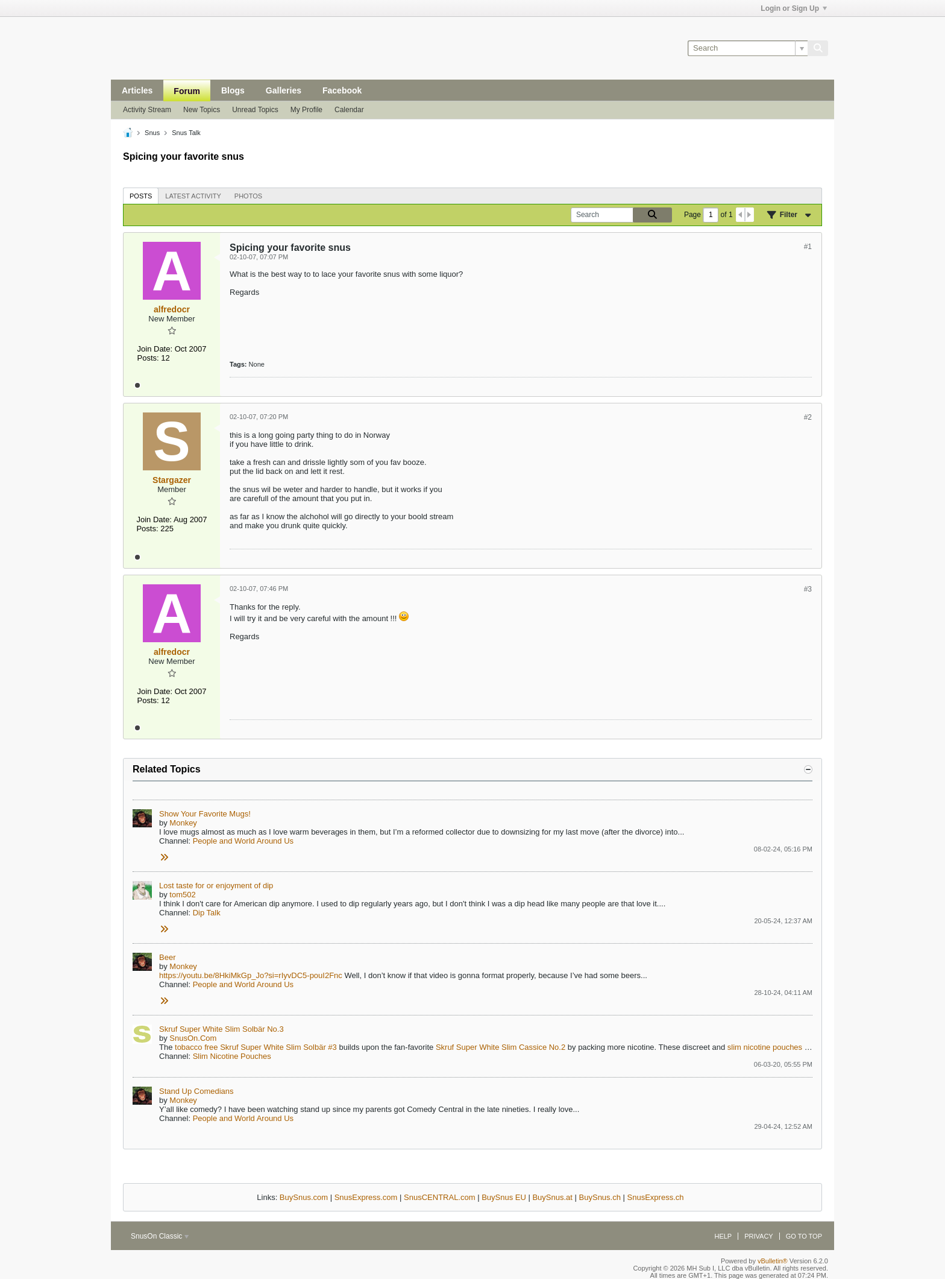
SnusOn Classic (160, 1236)
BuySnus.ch (600, 1197)
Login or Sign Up (794, 8)
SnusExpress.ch (655, 1197)
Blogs (233, 90)
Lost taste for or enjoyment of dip (216, 885)
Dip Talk (207, 912)
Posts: (148, 357)
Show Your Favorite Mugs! (205, 813)
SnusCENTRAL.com (439, 1197)
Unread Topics (255, 110)
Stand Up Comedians (196, 1091)
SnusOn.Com (192, 1038)
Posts (141, 196)
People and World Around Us (243, 840)
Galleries (283, 90)
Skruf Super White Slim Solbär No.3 (221, 1029)
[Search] (748, 48)
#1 (808, 246)
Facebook (342, 90)
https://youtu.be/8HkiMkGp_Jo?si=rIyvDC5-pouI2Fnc (250, 975)
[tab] (141, 196)
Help (723, 1236)
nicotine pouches (773, 1047)
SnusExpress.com (366, 1197)
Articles (137, 90)
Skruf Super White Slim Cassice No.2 (500, 1047)
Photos (248, 196)
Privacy (758, 1236)
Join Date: (155, 348)
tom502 (182, 894)
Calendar (349, 110)
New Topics (201, 110)
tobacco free (196, 1047)
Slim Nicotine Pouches (232, 1056)
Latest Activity (193, 196)
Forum (187, 91)
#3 (808, 589)
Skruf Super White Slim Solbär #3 (278, 1047)
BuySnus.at (552, 1197)
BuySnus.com (304, 1197)
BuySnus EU (504, 1197)
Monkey (183, 822)
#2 (808, 417)
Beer (167, 957)
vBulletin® (773, 1261)
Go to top (804, 1236)
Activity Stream (147, 110)
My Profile (306, 110)
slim (734, 1047)
